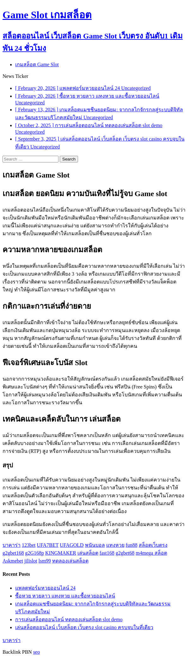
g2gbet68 (125, 553)
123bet (29, 545)
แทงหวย (115, 545)
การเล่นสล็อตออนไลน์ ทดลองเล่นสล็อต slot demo (69, 619)
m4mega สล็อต (151, 553)
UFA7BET (48, 545)
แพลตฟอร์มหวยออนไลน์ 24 (45, 588)
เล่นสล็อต (87, 553)
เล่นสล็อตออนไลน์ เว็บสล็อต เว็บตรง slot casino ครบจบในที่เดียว (84, 627)
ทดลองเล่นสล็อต (70, 561)
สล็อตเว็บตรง (153, 545)
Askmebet (13, 561)
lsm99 (45, 561)
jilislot (30, 561)
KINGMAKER (60, 553)
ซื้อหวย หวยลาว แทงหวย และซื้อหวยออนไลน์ (65, 596)
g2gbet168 (13, 553)
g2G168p (34, 553)
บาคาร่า (12, 545)
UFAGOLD (71, 545)
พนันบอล (95, 545)
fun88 (131, 545)
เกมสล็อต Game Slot (37, 64)
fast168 (107, 553)
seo (36, 652)
